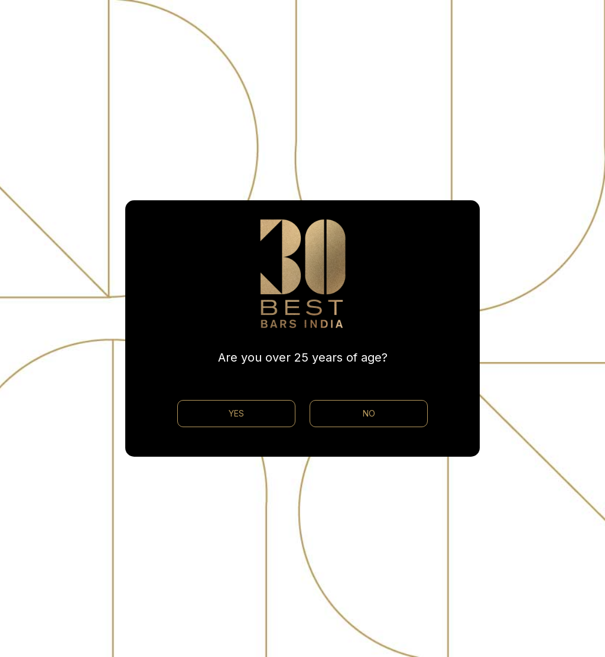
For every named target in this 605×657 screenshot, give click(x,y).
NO (369, 413)
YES (236, 413)
